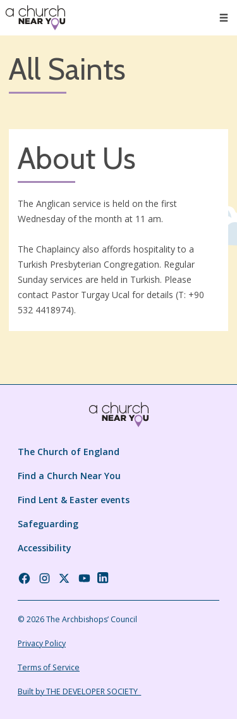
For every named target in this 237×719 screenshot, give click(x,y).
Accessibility (44, 548)
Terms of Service (49, 667)
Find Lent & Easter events (74, 500)
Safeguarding (48, 524)
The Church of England (68, 452)
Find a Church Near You (69, 476)
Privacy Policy (42, 643)
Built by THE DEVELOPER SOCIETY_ (79, 691)
